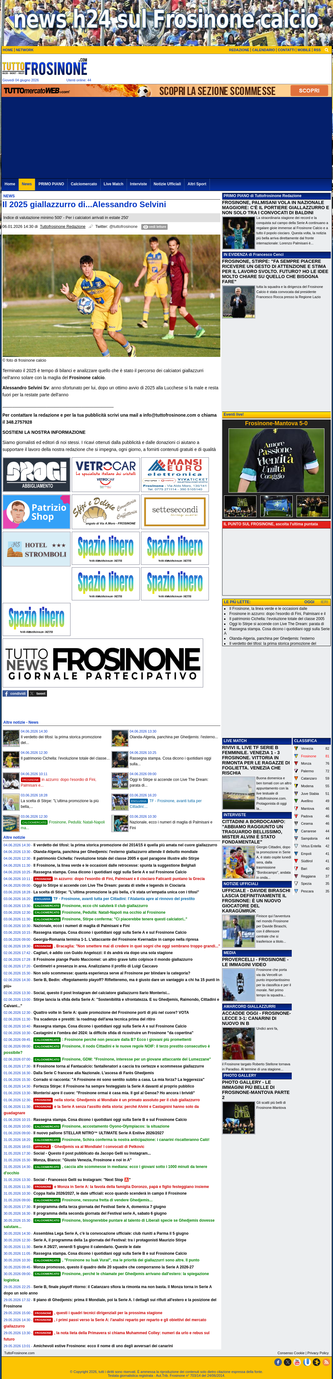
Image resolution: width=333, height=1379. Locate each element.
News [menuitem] (27, 184)
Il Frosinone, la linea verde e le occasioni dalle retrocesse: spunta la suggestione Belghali (114, 865)
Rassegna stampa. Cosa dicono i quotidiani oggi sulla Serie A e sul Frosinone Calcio (110, 872)
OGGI (309, 602)
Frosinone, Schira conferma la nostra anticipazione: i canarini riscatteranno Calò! (121, 1139)
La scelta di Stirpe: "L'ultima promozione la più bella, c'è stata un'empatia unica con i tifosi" (116, 892)
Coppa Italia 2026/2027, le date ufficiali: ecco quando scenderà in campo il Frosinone (110, 1193)
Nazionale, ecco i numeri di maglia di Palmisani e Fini (81, 926)
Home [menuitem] (10, 184)
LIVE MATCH (235, 741)
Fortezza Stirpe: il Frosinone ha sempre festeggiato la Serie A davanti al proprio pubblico (113, 1086)
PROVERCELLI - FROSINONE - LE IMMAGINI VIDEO (255, 962)
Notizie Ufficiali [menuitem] (167, 184)
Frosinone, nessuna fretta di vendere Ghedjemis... (92, 1200)
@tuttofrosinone (123, 226)
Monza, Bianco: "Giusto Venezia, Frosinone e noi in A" (82, 1160)
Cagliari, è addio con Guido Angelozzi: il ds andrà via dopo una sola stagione (103, 953)
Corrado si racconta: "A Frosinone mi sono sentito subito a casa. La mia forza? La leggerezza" (118, 1079)
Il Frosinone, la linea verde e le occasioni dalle (268, 608)
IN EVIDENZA (236, 254)
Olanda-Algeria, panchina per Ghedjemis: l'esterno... (174, 737)
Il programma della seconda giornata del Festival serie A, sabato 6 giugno (100, 1213)
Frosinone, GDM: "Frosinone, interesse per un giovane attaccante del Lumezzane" (122, 1059)
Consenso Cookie (290, 1353)
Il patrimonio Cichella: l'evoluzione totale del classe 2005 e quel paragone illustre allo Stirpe (116, 858)
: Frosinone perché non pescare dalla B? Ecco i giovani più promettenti (112, 1039)
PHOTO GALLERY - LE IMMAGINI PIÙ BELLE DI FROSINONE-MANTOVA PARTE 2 (256, 1090)
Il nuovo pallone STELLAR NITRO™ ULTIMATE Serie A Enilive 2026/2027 (98, 1133)
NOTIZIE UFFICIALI (241, 884)
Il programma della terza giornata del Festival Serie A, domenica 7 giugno (99, 1207)
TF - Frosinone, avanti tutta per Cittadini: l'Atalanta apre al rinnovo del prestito (114, 899)
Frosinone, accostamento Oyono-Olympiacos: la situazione (101, 1126)
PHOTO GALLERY (240, 1075)
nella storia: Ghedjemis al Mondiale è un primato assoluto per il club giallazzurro (116, 1100)
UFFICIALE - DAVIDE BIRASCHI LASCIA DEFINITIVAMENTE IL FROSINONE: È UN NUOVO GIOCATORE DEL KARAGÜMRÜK (256, 900)
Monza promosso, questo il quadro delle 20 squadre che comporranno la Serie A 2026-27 (113, 1267)
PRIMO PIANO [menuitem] (51, 184)
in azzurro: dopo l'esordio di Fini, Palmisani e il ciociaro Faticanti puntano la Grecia (119, 879)
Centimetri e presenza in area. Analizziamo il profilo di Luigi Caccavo (95, 966)
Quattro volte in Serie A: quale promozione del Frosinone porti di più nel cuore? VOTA (111, 1012)
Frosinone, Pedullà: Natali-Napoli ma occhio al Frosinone (99, 912)
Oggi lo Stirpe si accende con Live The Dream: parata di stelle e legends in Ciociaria (109, 885)
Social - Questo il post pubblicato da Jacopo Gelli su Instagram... (92, 1153)
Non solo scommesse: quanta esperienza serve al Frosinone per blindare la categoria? (111, 973)
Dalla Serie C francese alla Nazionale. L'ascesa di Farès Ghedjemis (93, 1073)
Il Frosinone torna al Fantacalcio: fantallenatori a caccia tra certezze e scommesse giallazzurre (118, 1066)
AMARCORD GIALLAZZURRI (250, 1006)
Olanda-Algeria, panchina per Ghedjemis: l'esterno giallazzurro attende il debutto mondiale (115, 852)
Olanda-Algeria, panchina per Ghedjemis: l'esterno (272, 638)
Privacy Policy (318, 1353)
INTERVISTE (235, 815)
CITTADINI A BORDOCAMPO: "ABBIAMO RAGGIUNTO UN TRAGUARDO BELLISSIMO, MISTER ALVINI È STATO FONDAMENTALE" (253, 831)
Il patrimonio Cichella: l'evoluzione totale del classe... (65, 758)
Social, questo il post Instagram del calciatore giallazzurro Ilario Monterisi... (101, 993)
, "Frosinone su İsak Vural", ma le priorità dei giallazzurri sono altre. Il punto (116, 1260)
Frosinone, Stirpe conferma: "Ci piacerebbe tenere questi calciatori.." (110, 919)
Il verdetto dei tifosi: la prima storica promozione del (273, 643)
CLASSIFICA (305, 741)
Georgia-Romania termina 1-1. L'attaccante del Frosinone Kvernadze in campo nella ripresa (115, 939)
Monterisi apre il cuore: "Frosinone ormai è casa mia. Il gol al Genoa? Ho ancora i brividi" (114, 1093)
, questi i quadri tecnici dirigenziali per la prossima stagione (97, 1313)
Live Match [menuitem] (113, 184)
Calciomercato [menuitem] (84, 184)
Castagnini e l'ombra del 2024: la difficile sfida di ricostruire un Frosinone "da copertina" (113, 1033)
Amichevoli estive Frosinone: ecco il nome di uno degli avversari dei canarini (103, 1346)
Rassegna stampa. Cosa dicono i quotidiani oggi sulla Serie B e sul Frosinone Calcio (110, 1119)
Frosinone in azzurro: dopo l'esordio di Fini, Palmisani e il (278, 613)
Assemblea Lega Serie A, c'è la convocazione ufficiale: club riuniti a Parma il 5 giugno (111, 1233)
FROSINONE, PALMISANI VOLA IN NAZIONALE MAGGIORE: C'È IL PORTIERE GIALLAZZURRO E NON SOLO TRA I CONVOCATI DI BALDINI (275, 207)
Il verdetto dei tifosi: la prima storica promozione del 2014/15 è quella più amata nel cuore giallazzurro (125, 845)
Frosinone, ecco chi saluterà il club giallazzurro (90, 906)
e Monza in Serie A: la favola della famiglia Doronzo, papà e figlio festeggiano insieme (121, 1186)
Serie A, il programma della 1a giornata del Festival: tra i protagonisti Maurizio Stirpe (109, 1240)
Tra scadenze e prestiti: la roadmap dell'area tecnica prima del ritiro (94, 1019)
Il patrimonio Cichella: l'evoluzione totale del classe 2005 (277, 619)
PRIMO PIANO (237, 196)
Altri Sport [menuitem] (197, 184)
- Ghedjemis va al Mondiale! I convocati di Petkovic (88, 1146)
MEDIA (230, 953)
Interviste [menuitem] (138, 184)
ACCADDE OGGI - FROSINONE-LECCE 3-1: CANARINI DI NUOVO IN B (256, 1018)
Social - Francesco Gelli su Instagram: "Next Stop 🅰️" (81, 1180)
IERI (324, 602)
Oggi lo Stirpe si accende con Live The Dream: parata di (277, 624)
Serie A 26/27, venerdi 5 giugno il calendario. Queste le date (87, 1247)
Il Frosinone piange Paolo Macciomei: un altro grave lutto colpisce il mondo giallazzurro (112, 959)
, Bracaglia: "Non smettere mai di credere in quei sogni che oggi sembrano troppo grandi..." (126, 946)
